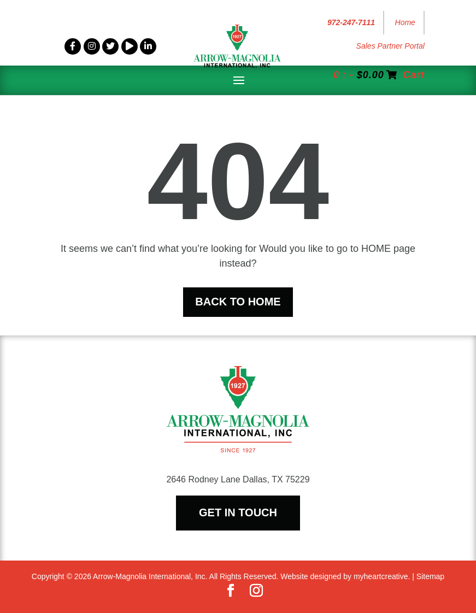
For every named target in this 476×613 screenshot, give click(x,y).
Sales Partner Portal (390, 46)
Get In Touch (238, 512)
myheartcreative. (382, 576)
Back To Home (237, 302)
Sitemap (430, 576)
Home (405, 22)
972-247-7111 (351, 22)
